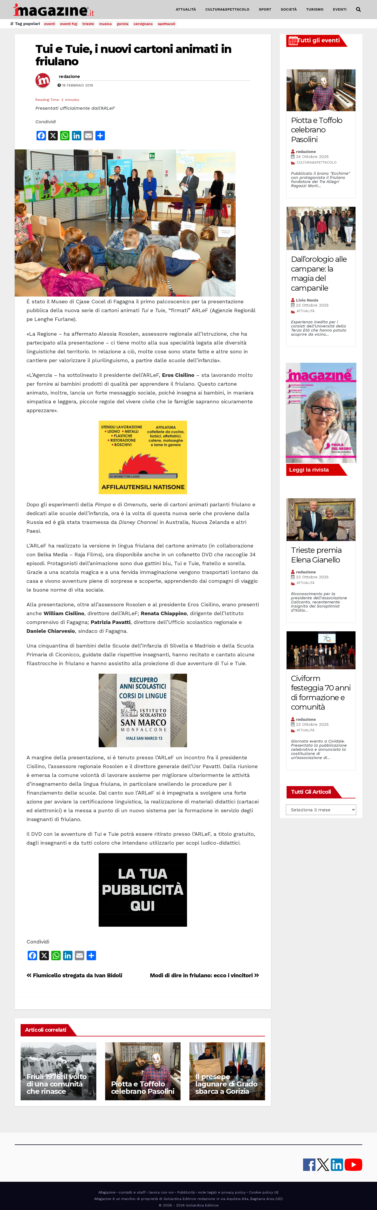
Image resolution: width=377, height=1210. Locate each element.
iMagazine (106, 1192)
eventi (49, 24)
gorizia (122, 24)
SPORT (265, 9)
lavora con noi (161, 1192)
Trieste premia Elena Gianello (316, 555)
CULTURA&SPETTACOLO (227, 9)
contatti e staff (132, 1192)
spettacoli (166, 24)
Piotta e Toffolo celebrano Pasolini (142, 1088)
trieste (88, 24)
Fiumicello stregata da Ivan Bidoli (74, 975)
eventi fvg (68, 24)
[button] (358, 9)
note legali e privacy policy (222, 1192)
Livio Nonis (307, 300)
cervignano (143, 24)
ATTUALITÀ (186, 9)
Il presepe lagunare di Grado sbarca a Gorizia (226, 1084)
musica (105, 24)
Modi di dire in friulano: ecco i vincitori (204, 975)
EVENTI (340, 9)
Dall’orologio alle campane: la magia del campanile (319, 273)
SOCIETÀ (289, 9)
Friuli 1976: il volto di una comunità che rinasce (57, 1084)
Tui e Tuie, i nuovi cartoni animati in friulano (133, 55)
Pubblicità (186, 1192)
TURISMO (315, 9)
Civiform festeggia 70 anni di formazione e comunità (321, 693)
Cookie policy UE (264, 1192)
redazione (69, 76)
